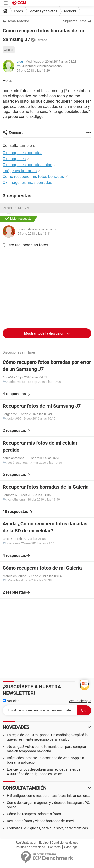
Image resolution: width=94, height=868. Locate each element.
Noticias (11, 701)
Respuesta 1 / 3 (16, 208)
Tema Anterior (18, 21)
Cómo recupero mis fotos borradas (33, 176)
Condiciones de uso (65, 842)
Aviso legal (71, 847)
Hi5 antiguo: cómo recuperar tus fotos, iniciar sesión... (48, 796)
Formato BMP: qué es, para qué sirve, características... (49, 828)
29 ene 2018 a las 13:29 (33, 70)
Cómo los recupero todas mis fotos (34, 814)
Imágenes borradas (20, 170)
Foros (18, 11)
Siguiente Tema (75, 21)
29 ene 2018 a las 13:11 (34, 233)
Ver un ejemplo (80, 701)
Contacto (54, 847)
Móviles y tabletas (43, 11)
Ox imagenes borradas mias (27, 164)
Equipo (44, 842)
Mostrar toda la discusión (44, 333)
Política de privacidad (30, 847)
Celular (8, 50)
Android (70, 11)
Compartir (17, 132)
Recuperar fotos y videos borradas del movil (40, 821)
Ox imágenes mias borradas (27, 182)
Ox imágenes (14, 158)
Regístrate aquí (26, 842)
